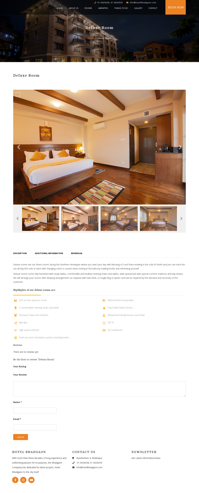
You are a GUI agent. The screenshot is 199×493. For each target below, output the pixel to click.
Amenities (103, 8)
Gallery (138, 8)
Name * (17, 402)
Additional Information (49, 253)
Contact (152, 8)
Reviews (76, 253)
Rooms (88, 8)
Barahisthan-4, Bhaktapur (87, 458)
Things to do (121, 8)
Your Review (20, 374)
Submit (20, 437)
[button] (18, 147)
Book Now (176, 7)
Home (60, 8)
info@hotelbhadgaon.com (87, 467)
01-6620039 (96, 462)
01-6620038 (80, 462)
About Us (74, 8)
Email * (17, 419)
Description (20, 253)
